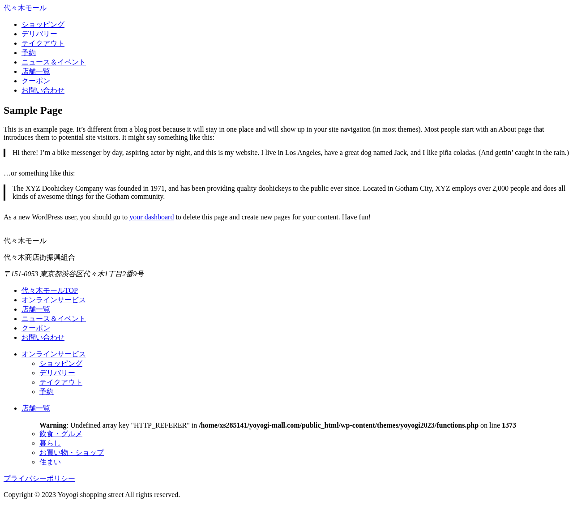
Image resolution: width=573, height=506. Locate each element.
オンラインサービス (53, 300)
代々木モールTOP (49, 290)
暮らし (50, 443)
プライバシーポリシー (39, 478)
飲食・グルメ (60, 433)
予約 (28, 52)
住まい (50, 462)
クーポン (35, 81)
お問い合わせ (42, 90)
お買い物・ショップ (71, 452)
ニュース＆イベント (53, 62)
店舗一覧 (35, 71)
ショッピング (42, 24)
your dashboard (151, 217)
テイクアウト (42, 43)
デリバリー (39, 34)
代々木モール (25, 8)
